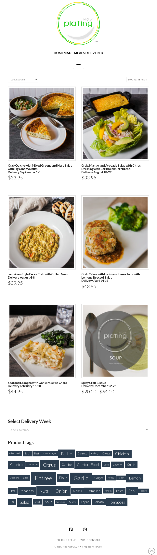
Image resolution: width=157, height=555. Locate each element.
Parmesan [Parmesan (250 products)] (93, 491)
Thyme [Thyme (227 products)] (85, 502)
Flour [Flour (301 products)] (63, 478)
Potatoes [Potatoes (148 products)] (143, 490)
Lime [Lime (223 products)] (13, 491)
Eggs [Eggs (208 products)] (25, 477)
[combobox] (78, 429)
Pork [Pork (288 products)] (132, 491)
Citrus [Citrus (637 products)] (49, 465)
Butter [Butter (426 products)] (66, 453)
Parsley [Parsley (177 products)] (108, 490)
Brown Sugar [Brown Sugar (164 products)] (49, 453)
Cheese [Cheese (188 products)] (106, 453)
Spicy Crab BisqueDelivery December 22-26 (98, 384)
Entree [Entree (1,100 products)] (43, 478)
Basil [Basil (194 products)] (27, 453)
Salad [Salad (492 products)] (24, 502)
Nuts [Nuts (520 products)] (44, 491)
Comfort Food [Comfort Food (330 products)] (88, 464)
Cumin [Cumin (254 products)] (131, 464)
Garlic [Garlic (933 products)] (81, 478)
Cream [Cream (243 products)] (117, 464)
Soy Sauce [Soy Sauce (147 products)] (60, 502)
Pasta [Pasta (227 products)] (120, 491)
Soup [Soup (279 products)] (48, 502)
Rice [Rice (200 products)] (12, 501)
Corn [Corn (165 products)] (106, 464)
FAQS (82, 540)
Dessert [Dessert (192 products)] (14, 477)
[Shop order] (23, 79)
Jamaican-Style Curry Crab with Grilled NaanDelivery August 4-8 (38, 275)
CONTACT (94, 540)
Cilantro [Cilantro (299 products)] (16, 465)
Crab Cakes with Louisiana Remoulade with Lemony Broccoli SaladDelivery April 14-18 (110, 277)
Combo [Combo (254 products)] (67, 464)
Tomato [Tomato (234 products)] (99, 502)
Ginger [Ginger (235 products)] (98, 477)
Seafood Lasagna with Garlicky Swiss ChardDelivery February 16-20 (37, 384)
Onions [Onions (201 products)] (77, 490)
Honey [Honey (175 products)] (111, 477)
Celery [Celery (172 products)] (94, 453)
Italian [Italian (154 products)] (121, 477)
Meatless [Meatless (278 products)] (27, 491)
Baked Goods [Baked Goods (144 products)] (15, 453)
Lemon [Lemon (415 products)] (135, 478)
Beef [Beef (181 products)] (36, 453)
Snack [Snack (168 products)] (37, 501)
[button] (78, 64)
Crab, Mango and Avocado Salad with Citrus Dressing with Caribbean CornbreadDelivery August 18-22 (111, 168)
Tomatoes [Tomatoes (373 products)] (117, 502)
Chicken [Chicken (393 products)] (122, 453)
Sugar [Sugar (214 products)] (72, 502)
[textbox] (78, 430)
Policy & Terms (66, 540)
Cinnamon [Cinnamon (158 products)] (32, 464)
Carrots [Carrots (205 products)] (82, 453)
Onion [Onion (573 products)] (61, 491)
